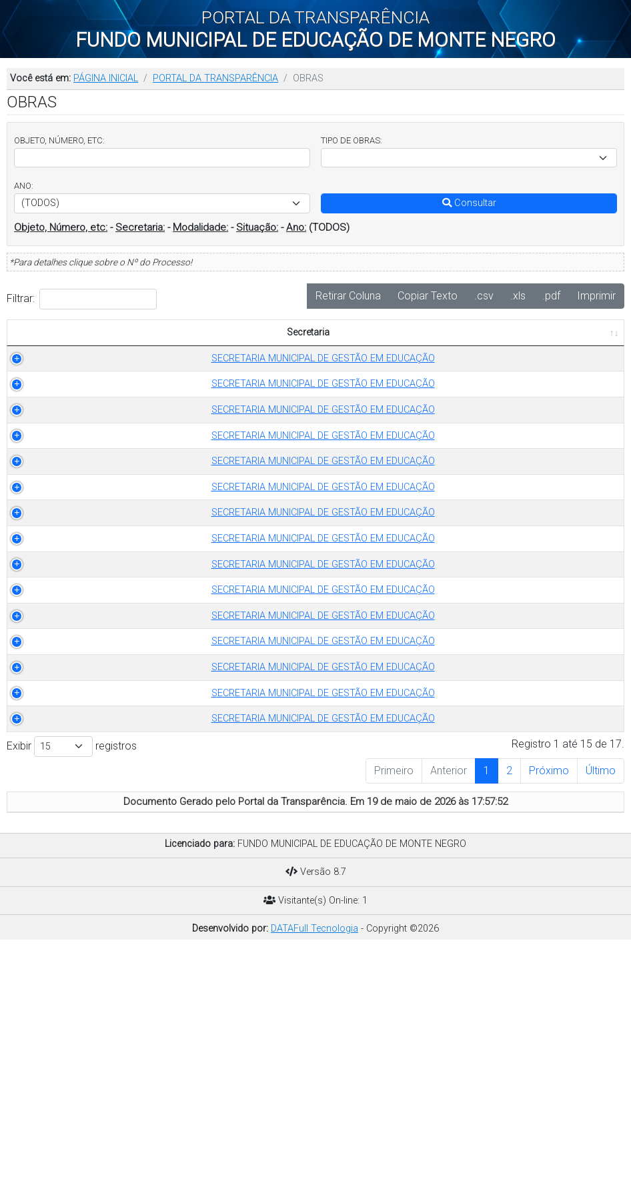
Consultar (469, 203)
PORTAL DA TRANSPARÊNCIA (215, 78)
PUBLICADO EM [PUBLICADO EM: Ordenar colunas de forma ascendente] (573, 340)
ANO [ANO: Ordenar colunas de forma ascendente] (269, 347)
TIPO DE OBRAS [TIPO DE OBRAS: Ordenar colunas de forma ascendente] (197, 347)
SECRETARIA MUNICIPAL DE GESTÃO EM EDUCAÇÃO (80, 380)
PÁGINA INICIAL (105, 78)
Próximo (549, 1001)
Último (601, 1001)
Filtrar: (82, 299)
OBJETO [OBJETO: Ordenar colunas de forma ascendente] (323, 347)
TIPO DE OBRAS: (351, 140)
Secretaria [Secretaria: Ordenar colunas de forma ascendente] (73, 347)
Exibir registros (72, 977)
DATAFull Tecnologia (314, 1159)
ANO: (23, 186)
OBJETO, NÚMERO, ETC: (59, 140)
